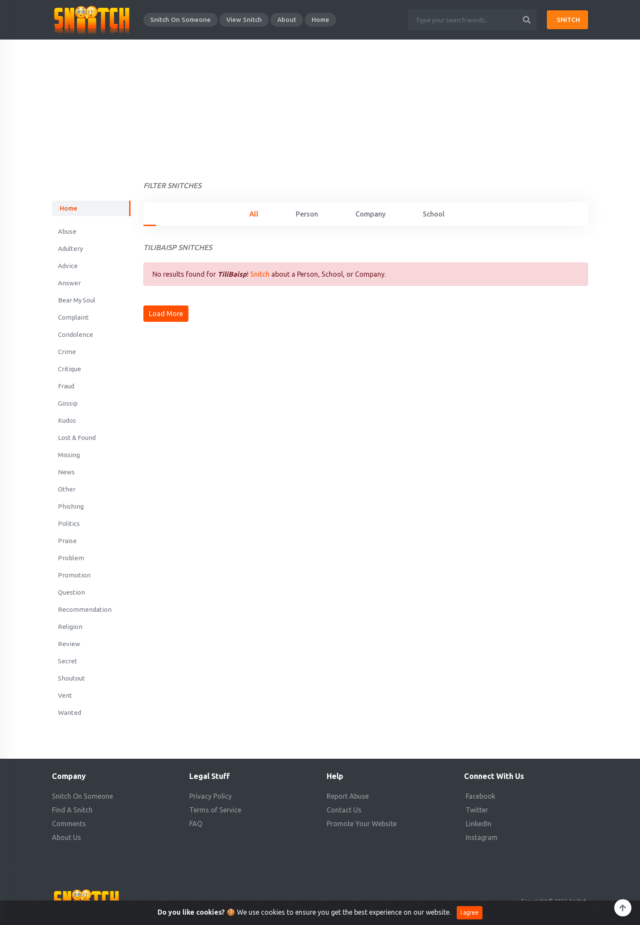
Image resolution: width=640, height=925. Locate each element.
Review (69, 643)
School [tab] (434, 214)
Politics (69, 523)
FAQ (195, 823)
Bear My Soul (76, 300)
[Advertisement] (320, 104)
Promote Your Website (362, 823)
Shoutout (71, 678)
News (66, 472)
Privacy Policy (210, 796)
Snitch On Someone (180, 19)
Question (71, 592)
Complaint (73, 317)
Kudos (67, 420)
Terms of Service (215, 810)
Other (67, 489)
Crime (67, 351)
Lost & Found (77, 437)
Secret (67, 661)
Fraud (66, 386)
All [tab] (253, 214)
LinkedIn (478, 823)
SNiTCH (568, 19)
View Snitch (244, 19)
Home (320, 19)
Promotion (74, 575)
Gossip (68, 403)
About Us (66, 837)
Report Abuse (348, 796)
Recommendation (85, 609)
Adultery (70, 248)
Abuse (67, 231)
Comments (69, 823)
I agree (470, 914)
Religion (70, 626)
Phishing (71, 506)
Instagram (481, 837)
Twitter (477, 810)
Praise (67, 540)
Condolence (75, 334)
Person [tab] (307, 214)
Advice (68, 265)
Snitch (260, 274)
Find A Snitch (72, 810)
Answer (69, 283)
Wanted (69, 712)
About (286, 19)
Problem (71, 558)
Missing (69, 454)
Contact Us (344, 810)
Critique (69, 368)
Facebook (480, 796)
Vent (65, 695)
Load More (166, 313)
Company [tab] (370, 214)
